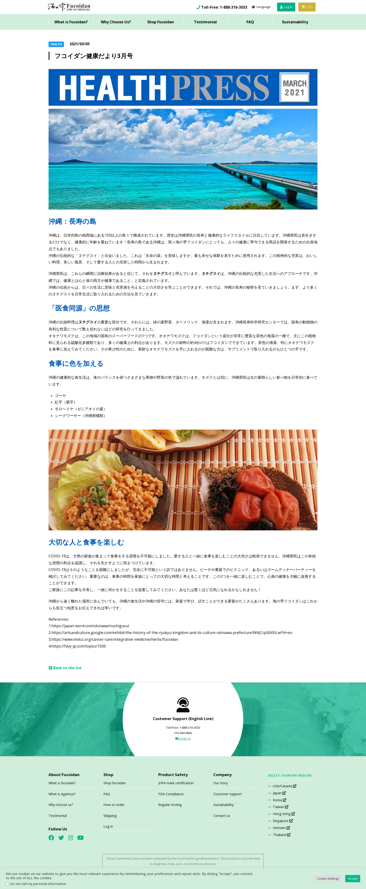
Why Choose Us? (116, 21)
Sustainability (295, 21)
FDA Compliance (171, 794)
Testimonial (205, 21)
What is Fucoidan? (71, 21)
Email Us (183, 738)
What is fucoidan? (62, 783)
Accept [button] (352, 878)
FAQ (250, 21)
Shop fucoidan (114, 783)
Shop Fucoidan (160, 21)
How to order (113, 804)
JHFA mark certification (176, 783)
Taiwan (280, 807)
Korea (279, 800)
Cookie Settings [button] (328, 878)
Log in (108, 826)
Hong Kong (284, 814)
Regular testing (170, 804)
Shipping (110, 815)
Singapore (283, 821)
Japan (279, 793)
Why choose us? (61, 804)
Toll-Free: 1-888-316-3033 (224, 7)
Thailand (281, 835)
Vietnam (281, 828)
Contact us (221, 815)
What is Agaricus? (62, 794)
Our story (220, 783)
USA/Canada (284, 786)
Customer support (227, 794)
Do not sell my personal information (38, 883)
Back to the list (65, 667)
